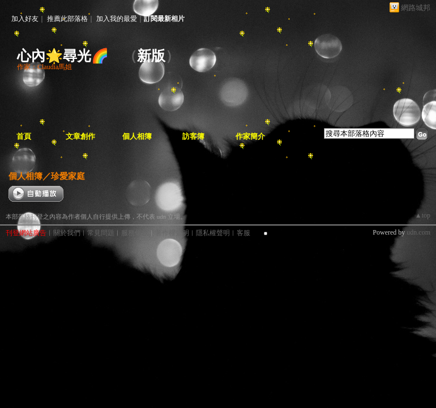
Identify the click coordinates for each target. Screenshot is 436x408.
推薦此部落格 (67, 19)
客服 (243, 233)
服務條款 (134, 233)
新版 (151, 55)
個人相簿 (137, 136)
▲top (422, 215)
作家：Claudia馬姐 (44, 67)
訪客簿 (193, 136)
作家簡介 (250, 136)
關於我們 (66, 233)
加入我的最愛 (116, 19)
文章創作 (80, 136)
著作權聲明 (172, 233)
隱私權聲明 (213, 233)
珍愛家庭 (68, 176)
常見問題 (100, 233)
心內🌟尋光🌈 (63, 55)
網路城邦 (415, 7)
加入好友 (25, 19)
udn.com (418, 232)
